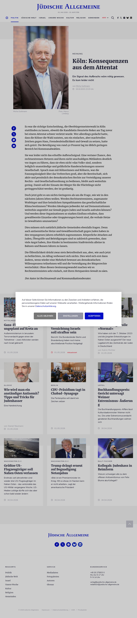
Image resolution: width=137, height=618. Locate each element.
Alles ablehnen (45, 316)
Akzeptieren (94, 316)
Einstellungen (70, 316)
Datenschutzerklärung (45, 306)
